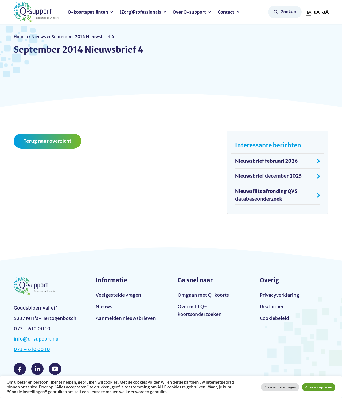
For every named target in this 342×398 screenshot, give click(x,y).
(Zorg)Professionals (141, 12)
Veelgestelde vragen (119, 295)
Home (20, 36)
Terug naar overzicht (48, 141)
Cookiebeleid (274, 318)
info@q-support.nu (36, 339)
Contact (227, 12)
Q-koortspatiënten (88, 12)
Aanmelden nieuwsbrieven (126, 318)
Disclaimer (272, 306)
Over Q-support (190, 12)
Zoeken (288, 11)
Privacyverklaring (280, 295)
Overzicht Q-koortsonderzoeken (200, 310)
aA (308, 12)
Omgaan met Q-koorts (204, 295)
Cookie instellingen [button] (280, 387)
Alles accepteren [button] (318, 387)
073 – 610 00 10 (32, 349)
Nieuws (39, 36)
